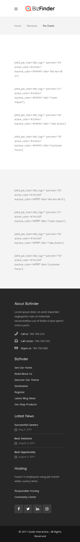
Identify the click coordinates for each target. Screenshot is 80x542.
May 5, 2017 (23, 429)
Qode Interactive (38, 531)
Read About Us (23, 373)
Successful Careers (26, 424)
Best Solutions (23, 438)
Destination (21, 386)
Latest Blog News (25, 398)
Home (17, 25)
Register (19, 392)
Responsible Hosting (26, 490)
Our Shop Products (25, 404)
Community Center (25, 497)
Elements (32, 25)
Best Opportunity (24, 452)
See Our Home (23, 367)
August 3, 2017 (24, 443)
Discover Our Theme (26, 379)
